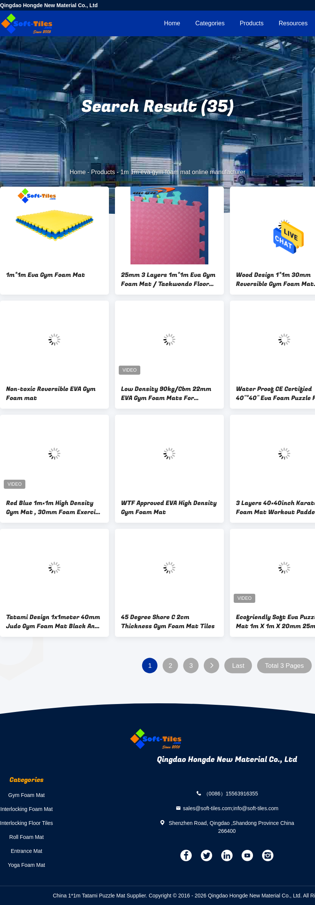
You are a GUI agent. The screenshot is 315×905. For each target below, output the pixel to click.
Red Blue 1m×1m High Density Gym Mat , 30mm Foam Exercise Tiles (54, 508)
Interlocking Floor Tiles (26, 823)
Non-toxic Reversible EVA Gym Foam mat (51, 394)
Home (172, 23)
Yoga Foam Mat (26, 865)
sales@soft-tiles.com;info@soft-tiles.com (231, 808)
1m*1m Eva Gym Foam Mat (45, 275)
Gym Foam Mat (26, 795)
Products (252, 23)
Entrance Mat (26, 851)
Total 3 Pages (284, 665)
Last (238, 665)
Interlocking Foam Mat (26, 809)
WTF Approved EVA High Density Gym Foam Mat (169, 508)
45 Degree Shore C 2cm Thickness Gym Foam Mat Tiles (168, 622)
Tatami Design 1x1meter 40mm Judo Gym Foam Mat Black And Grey (53, 622)
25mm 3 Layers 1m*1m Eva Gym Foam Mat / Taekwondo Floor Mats (168, 279)
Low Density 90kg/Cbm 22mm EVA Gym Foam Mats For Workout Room (166, 394)
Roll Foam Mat (26, 837)
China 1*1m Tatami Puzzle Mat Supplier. (101, 896)
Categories (210, 23)
